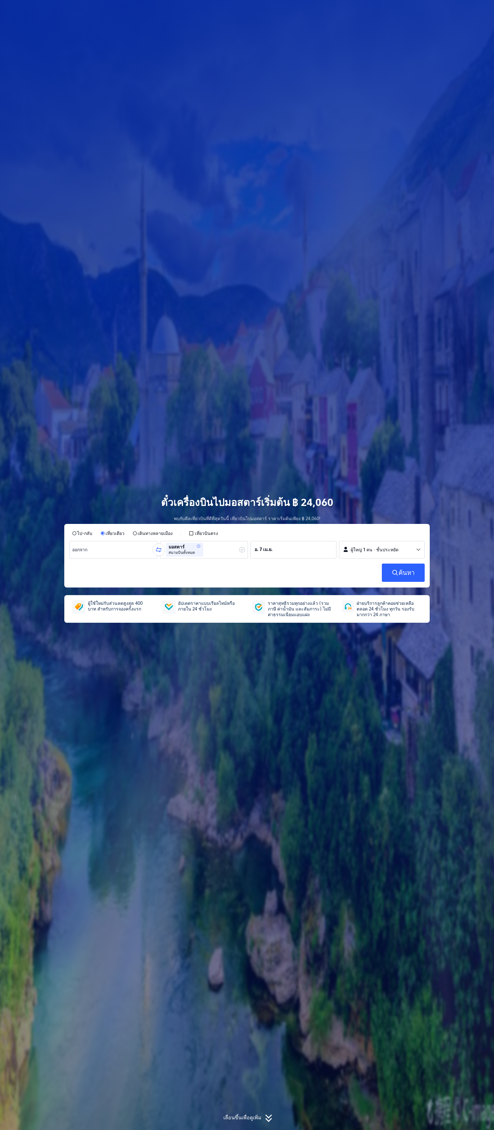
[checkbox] (203, 533)
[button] (443, 10)
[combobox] (82, 550)
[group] (113, 550)
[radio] (82, 533)
